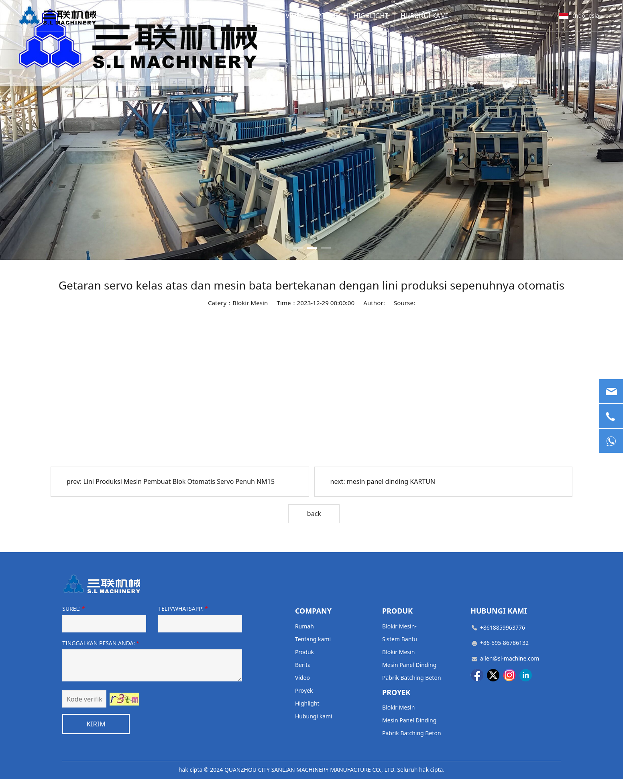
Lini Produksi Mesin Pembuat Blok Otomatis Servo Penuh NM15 (179, 481)
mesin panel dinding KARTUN (391, 481)
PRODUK (217, 15)
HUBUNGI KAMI (399, 15)
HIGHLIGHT (351, 15)
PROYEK (312, 15)
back (314, 513)
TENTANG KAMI (173, 15)
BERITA (251, 15)
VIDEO (281, 15)
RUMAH (130, 15)
